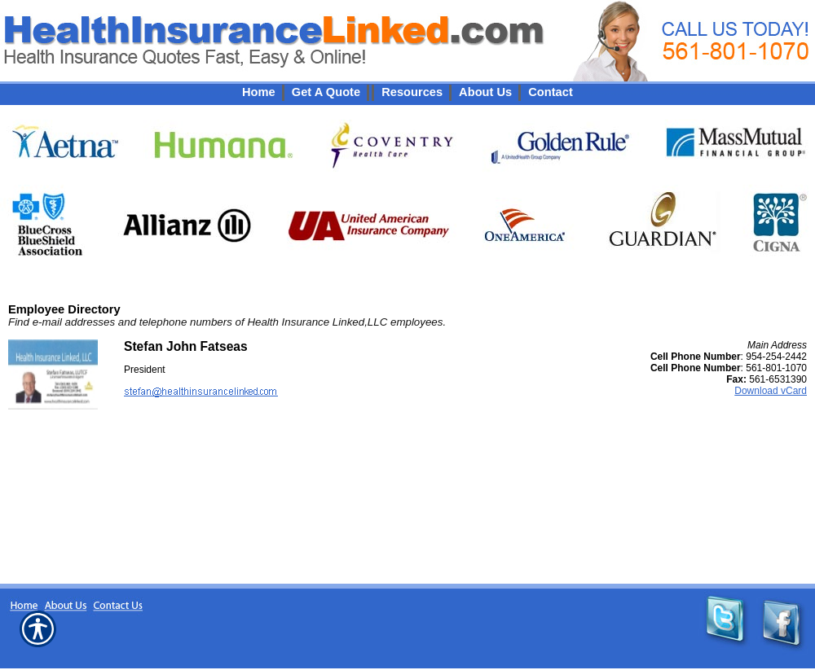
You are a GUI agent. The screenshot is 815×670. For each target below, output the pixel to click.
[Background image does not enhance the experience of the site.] (407, 92)
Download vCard (770, 390)
